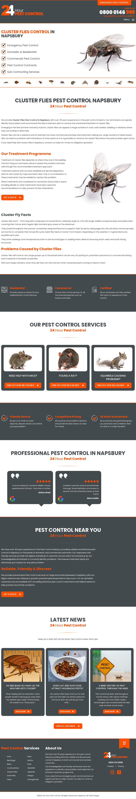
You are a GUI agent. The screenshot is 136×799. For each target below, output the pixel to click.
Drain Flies (11, 775)
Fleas (9, 779)
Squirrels (31, 771)
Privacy (121, 765)
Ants (9, 756)
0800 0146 (117, 12)
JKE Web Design (92, 795)
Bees (9, 763)
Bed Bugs (11, 760)
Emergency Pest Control (116, 2)
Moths (30, 760)
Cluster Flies (12, 771)
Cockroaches (13, 767)
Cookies (110, 765)
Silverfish (31, 767)
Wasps (31, 775)
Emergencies (33, 779)
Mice (30, 756)
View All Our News (65, 725)
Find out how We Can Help (20, 384)
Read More (21, 711)
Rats (29, 763)
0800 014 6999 (115, 761)
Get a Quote (10, 197)
